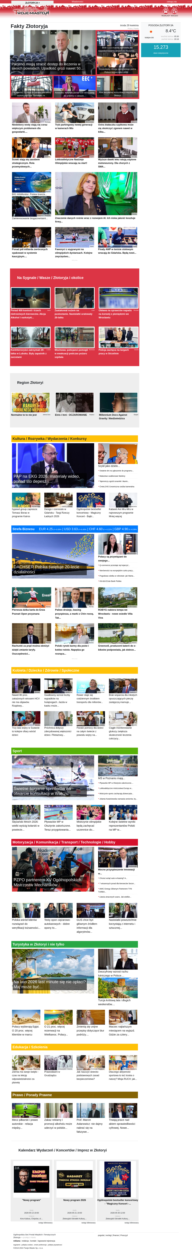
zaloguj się (172, 2)
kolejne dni (149, 51)
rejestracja (51, 1254)
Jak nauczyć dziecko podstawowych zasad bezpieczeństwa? (91, 1080)
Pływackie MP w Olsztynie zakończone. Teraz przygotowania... (58, 834)
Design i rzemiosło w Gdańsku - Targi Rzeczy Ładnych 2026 (58, 518)
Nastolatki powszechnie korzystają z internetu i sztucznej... (123, 932)
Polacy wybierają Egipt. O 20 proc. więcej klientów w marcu (26, 1039)
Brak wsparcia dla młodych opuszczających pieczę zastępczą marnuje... (123, 704)
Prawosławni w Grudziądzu (58, 1079)
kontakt (33, 1254)
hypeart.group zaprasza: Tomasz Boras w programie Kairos (26, 518)
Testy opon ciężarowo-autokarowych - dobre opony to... (58, 932)
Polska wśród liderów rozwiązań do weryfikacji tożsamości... (26, 932)
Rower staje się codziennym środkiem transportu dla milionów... (91, 704)
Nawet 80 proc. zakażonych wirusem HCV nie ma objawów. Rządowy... (26, 706)
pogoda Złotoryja (160, 38)
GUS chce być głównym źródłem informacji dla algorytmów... (91, 934)
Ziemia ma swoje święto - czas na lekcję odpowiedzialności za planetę (26, 1082)
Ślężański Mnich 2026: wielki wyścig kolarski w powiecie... (26, 834)
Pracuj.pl (124, 1248)
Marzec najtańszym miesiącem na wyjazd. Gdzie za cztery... (123, 1039)
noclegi (108, 1248)
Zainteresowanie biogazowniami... (31, 221)
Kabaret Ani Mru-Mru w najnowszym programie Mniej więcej (123, 518)
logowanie (42, 1254)
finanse (116, 1248)
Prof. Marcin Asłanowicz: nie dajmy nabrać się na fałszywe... (91, 1134)
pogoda (101, 1248)
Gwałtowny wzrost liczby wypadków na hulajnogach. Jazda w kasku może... (58, 706)
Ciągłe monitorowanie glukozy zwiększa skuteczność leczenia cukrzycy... (123, 738)
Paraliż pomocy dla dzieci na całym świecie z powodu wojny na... (91, 736)
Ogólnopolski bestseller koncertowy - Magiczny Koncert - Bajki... (91, 518)
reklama (16, 1254)
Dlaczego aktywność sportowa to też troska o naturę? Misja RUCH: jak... (123, 1080)
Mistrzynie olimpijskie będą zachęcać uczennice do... (91, 834)
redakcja (25, 1254)
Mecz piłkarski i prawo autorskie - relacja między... (26, 1132)
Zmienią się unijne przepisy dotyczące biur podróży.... (91, 1039)
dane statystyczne (160, 66)
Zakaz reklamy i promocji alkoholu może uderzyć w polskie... (58, 1132)
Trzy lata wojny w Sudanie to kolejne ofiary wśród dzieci (26, 736)
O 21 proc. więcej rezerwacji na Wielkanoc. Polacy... (58, 1039)
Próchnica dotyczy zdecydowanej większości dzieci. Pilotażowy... (58, 736)
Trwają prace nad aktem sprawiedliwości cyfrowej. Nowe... (123, 1132)
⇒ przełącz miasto (28, 1251)
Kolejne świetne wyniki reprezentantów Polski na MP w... (123, 834)
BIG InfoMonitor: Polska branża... (31, 197)
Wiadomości (77, 2)
